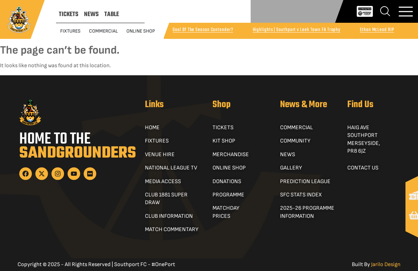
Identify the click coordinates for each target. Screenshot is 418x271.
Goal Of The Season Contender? (203, 30)
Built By (376, 264)
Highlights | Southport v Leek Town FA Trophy (297, 30)
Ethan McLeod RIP (377, 30)
